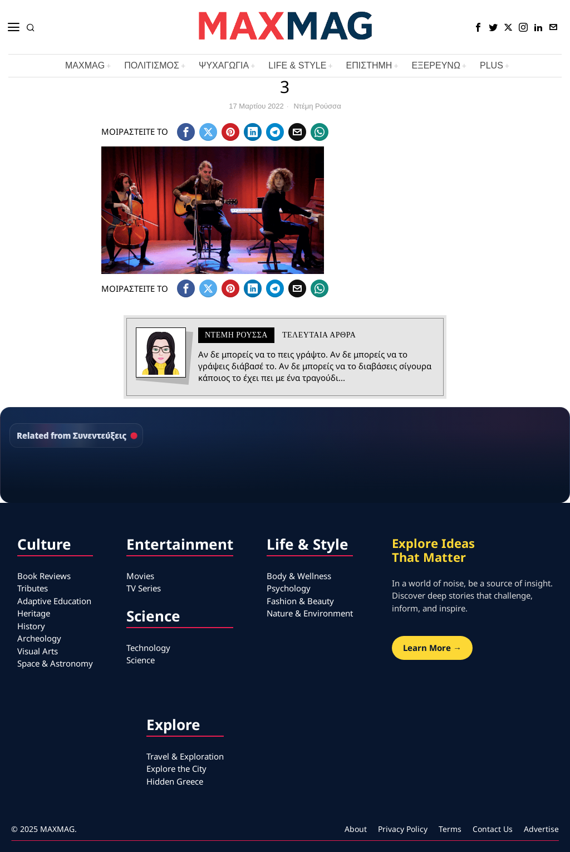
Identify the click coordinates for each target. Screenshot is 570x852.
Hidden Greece (174, 781)
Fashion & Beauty (300, 600)
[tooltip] (478, 27)
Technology (148, 647)
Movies (140, 575)
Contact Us (493, 829)
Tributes (32, 588)
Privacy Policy (403, 829)
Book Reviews (44, 575)
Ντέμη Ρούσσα (317, 106)
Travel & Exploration (185, 756)
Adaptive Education (54, 600)
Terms (450, 829)
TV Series (143, 588)
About (356, 829)
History (31, 625)
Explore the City (176, 768)
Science (140, 659)
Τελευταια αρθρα (319, 335)
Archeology (39, 638)
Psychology (289, 588)
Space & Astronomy (55, 663)
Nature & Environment (310, 613)
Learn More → (432, 647)
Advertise (541, 829)
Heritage (33, 613)
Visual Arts (37, 651)
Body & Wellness (299, 575)
